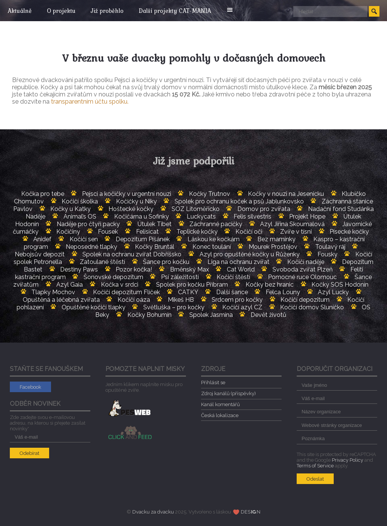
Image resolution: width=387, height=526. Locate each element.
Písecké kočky (349, 231)
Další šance (232, 292)
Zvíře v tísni (296, 231)
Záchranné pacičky (215, 224)
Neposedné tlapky (91, 246)
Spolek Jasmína (211, 314)
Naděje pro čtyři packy (88, 224)
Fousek (108, 231)
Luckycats (201, 216)
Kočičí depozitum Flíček (126, 292)
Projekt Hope (307, 216)
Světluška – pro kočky (173, 307)
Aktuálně (20, 10)
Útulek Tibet (155, 224)
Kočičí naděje (305, 261)
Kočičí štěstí (233, 277)
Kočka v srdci (119, 284)
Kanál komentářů (220, 404)
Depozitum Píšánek (143, 239)
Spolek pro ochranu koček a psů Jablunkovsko (239, 201)
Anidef (42, 239)
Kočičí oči (248, 231)
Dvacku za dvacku (153, 512)
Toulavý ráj (330, 246)
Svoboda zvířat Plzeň (302, 269)
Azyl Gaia (69, 284)
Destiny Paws (79, 269)
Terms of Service (315, 466)
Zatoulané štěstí (102, 261)
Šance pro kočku (166, 261)
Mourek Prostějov (273, 246)
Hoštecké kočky (130, 209)
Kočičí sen (84, 239)
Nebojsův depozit (40, 254)
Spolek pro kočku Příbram (192, 284)
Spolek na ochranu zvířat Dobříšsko (131, 254)
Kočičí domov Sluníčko (312, 307)
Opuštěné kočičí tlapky (93, 307)
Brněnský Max (189, 269)
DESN (250, 512)
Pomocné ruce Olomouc (302, 277)
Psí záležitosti (180, 277)
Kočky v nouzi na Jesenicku (286, 193)
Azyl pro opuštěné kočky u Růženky (250, 254)
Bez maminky (276, 239)
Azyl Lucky (333, 292)
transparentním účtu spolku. (89, 101)
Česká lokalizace (219, 415)
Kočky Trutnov (209, 193)
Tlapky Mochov (53, 292)
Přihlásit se (213, 382)
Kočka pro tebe (42, 193)
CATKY (188, 292)
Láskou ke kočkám (213, 239)
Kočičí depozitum (305, 299)
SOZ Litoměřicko (196, 209)
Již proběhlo (110, 10)
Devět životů (268, 314)
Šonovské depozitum (113, 277)
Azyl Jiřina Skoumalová (292, 224)
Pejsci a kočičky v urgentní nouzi (126, 193)
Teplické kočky (197, 231)
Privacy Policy (347, 460)
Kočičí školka (80, 201)
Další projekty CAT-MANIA (180, 10)
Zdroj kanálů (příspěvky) (228, 393)
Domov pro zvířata (263, 209)
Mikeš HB (181, 299)
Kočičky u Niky (136, 201)
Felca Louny (283, 292)
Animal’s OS (79, 216)
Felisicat (147, 231)
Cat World (241, 269)
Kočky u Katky (70, 209)
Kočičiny (68, 231)
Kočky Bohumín (149, 314)
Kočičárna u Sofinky (141, 216)
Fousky (327, 254)
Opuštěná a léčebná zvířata (61, 299)
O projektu (63, 10)
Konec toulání (211, 246)
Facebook (30, 387)
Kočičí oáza (134, 299)
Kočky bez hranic (270, 284)
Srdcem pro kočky (237, 299)
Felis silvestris (252, 216)
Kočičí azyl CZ (242, 307)
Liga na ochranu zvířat (238, 261)
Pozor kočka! (134, 269)
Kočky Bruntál (154, 246)
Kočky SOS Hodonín (339, 284)
